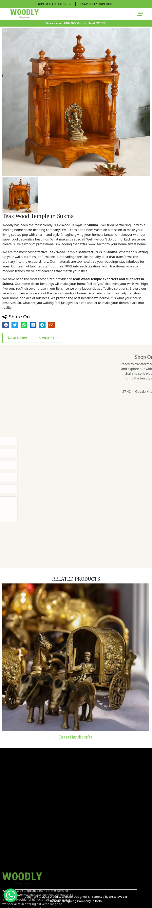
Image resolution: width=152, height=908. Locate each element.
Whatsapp (48, 338)
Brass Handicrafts (76, 737)
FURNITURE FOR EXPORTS (54, 3)
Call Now (17, 338)
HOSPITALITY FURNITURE (96, 3)
